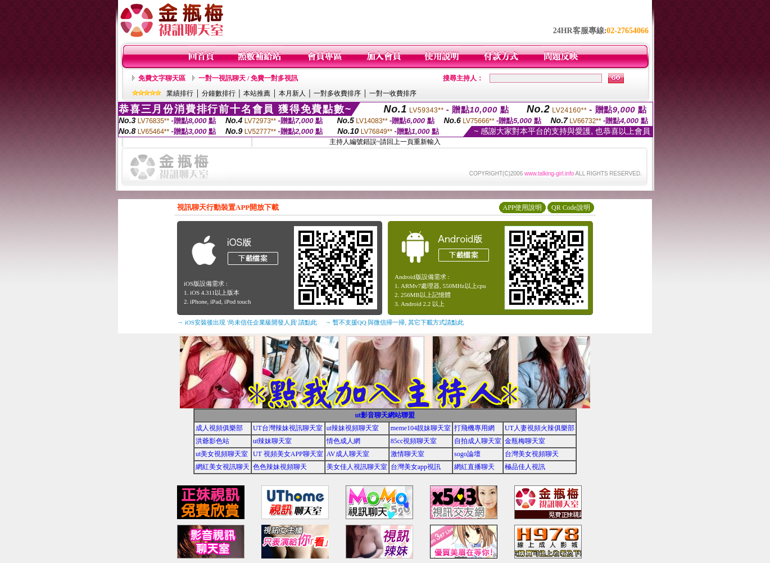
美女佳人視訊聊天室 (357, 467)
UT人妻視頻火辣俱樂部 (539, 428)
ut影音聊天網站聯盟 (385, 415)
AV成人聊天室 (348, 454)
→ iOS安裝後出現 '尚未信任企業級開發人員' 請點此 (247, 322)
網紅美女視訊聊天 (223, 467)
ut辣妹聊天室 (272, 441)
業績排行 (179, 93)
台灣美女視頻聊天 (532, 454)
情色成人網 (343, 441)
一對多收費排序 (337, 93)
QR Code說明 (570, 207)
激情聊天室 (407, 454)
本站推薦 (256, 93)
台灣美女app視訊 (416, 467)
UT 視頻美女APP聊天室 (288, 454)
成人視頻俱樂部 (219, 428)
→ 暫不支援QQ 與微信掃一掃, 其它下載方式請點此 (394, 322)
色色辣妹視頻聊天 (280, 467)
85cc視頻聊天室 (414, 441)
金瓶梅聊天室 (525, 441)
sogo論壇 (467, 454)
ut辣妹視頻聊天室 (353, 428)
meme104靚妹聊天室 (421, 428)
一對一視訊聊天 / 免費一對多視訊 (248, 78)
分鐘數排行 (218, 93)
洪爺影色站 (212, 441)
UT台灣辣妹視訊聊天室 (288, 428)
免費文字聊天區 (161, 78)
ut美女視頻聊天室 (222, 454)
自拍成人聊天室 (477, 441)
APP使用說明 (522, 207)
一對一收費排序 (392, 93)
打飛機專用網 (474, 428)
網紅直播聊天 (474, 467)
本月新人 (292, 93)
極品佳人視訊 (525, 467)
